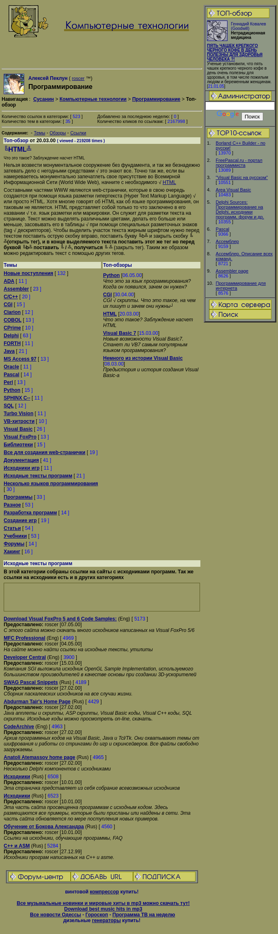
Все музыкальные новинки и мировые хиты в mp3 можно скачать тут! (103, 903)
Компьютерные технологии (93, 99)
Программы (18, 497)
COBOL (12, 320)
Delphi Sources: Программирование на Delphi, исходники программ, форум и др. (240, 209)
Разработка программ (30, 513)
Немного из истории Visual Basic (143, 358)
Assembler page (232, 270)
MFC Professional (24, 638)
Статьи (12, 528)
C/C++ (11, 297)
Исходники (17, 776)
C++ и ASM (17, 846)
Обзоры (58, 132)
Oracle (11, 367)
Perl (8, 382)
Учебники (15, 536)
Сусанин (43, 99)
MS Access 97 (20, 359)
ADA (9, 281)
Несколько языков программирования (51, 483)
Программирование (156, 99)
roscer (78, 78)
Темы (39, 132)
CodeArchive (19, 726)
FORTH (12, 343)
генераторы (106, 920)
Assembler (16, 289)
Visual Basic (18, 429)
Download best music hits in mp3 (103, 909)
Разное (12, 505)
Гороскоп (96, 915)
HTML (169, 182)
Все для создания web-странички (44, 452)
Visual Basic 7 (119, 333)
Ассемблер (227, 241)
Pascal (222, 229)
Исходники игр (21, 468)
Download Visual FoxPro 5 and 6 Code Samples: (60, 619)
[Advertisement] (102, 597)
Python (12, 390)
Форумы (14, 544)
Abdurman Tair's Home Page (37, 701)
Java (9, 351)
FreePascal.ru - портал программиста (239, 163)
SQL (9, 406)
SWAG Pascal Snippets (31, 682)
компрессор (104, 892)
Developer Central (25, 657)
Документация (21, 460)
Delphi (11, 336)
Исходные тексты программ (38, 476)
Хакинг (12, 551)
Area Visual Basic (233, 189)
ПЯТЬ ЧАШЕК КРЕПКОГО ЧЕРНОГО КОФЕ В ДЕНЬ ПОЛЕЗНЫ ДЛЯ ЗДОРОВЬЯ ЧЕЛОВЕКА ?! (234, 52)
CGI (8, 304)
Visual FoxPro (20, 437)
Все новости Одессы (55, 915)
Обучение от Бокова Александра (44, 826)
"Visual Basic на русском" (242, 177)
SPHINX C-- (17, 398)
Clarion (12, 312)
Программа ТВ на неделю (144, 915)
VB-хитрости (19, 421)
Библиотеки (18, 445)
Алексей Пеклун (48, 78)
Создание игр (20, 520)
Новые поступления (28, 273)
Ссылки (78, 132)
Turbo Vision (18, 413)
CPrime (12, 328)
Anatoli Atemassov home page (39, 757)
